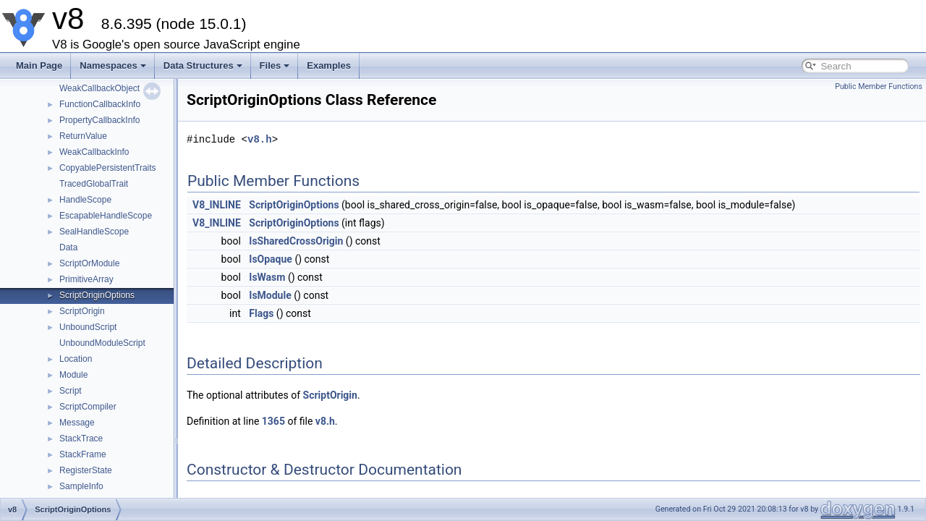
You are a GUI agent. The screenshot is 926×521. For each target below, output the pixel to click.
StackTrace (81, 438)
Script (70, 391)
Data (68, 247)
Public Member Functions (878, 86)
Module (73, 375)
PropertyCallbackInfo (99, 120)
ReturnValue (83, 136)
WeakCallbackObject (99, 88)
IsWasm (267, 277)
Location (75, 359)
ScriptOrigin (82, 311)
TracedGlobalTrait (93, 184)
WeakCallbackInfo (94, 152)
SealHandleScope (94, 231)
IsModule (270, 295)
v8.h (259, 139)
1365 (273, 421)
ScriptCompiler (87, 407)
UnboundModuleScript (102, 343)
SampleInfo (81, 486)
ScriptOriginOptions (97, 295)
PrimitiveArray (86, 279)
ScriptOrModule (89, 263)
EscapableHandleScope (105, 216)
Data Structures (202, 65)
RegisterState (85, 470)
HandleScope (85, 200)
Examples (329, 65)
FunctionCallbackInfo (99, 104)
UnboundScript (87, 327)
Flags (261, 313)
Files (275, 65)
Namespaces (113, 65)
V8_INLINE (216, 205)
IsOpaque (270, 259)
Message (77, 423)
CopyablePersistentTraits (107, 168)
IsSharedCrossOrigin (296, 241)
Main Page (39, 65)
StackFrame (82, 454)
